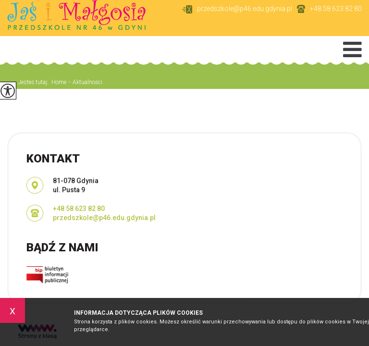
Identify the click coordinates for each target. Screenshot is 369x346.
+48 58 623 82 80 (329, 9)
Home (58, 82)
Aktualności (84, 82)
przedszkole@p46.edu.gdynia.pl (237, 9)
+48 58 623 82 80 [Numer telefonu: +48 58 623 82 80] (79, 208)
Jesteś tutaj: (34, 82)
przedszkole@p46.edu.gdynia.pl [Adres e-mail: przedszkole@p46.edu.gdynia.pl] (104, 218)
